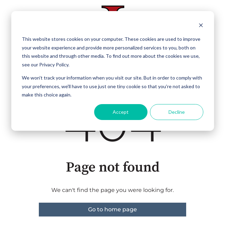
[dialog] (112, 71)
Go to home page (112, 209)
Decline (176, 112)
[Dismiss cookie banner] (200, 26)
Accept (121, 112)
